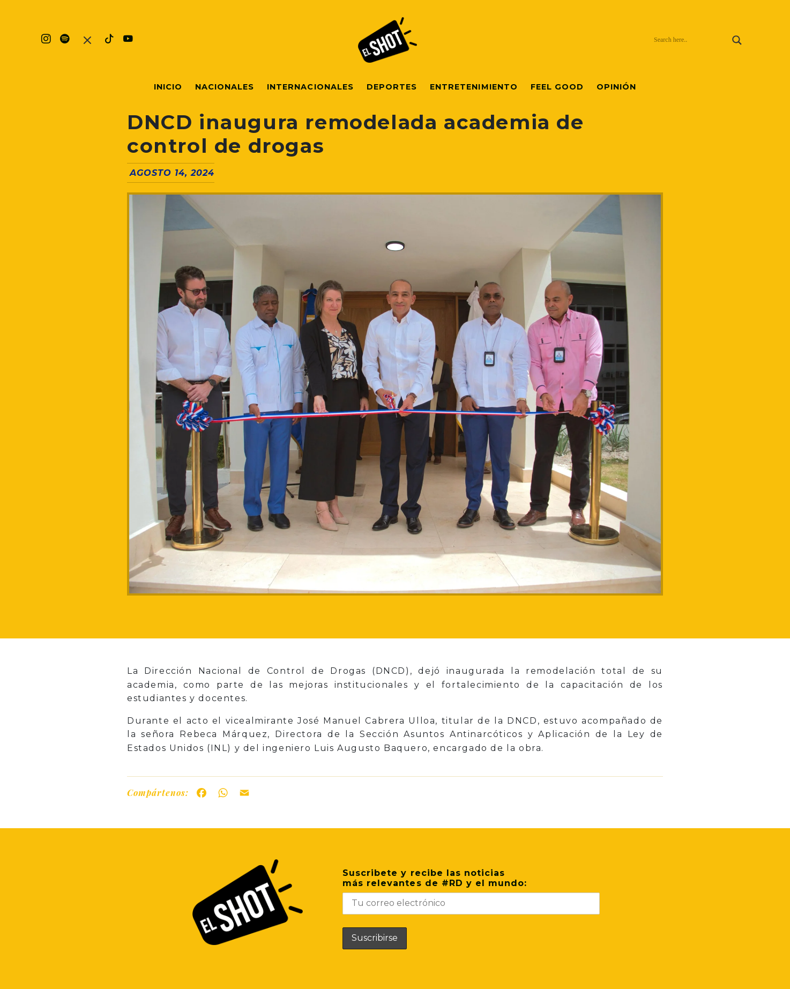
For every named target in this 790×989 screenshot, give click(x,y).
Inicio (168, 87)
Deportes (392, 87)
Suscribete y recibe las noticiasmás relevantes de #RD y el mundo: (471, 891)
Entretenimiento (474, 87)
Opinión (616, 87)
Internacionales (310, 87)
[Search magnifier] (736, 40)
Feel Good (557, 87)
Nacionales (224, 87)
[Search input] (690, 40)
